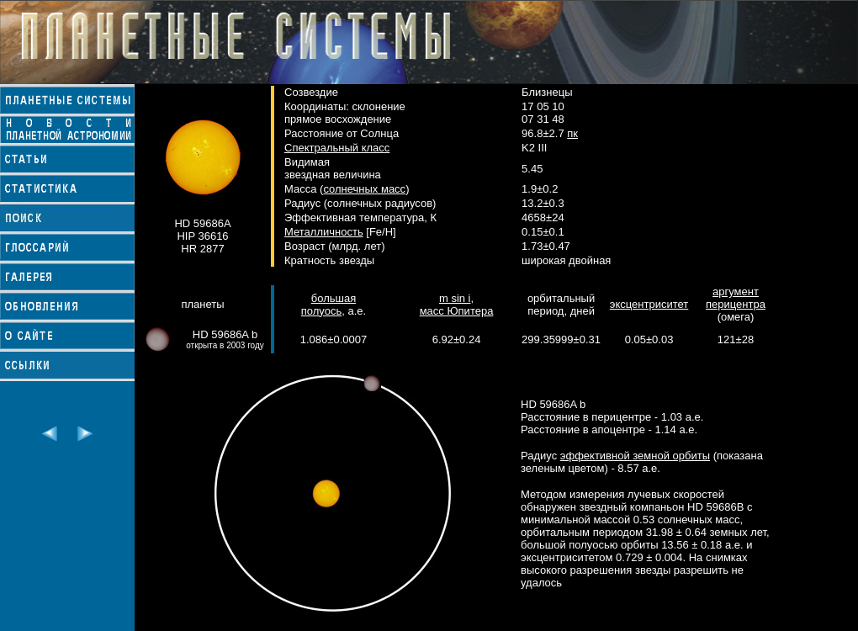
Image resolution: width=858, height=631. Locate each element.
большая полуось (328, 304)
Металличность (323, 231)
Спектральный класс (336, 147)
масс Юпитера (457, 311)
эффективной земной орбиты (635, 455)
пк (572, 133)
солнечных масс (364, 189)
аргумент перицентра (735, 297)
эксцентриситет (649, 304)
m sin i (455, 298)
